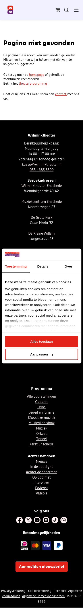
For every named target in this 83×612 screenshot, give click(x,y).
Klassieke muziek (41, 418)
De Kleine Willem (41, 233)
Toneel (41, 439)
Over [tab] (68, 266)
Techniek (60, 590)
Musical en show (41, 423)
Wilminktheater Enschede (41, 186)
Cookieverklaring (39, 590)
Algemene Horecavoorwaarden (43, 596)
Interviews (42, 483)
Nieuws (41, 461)
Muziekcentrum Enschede (41, 201)
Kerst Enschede (41, 444)
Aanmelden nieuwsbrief (41, 566)
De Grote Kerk (41, 217)
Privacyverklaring (13, 590)
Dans (41, 407)
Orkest (41, 433)
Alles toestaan (41, 341)
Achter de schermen (41, 472)
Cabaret (41, 402)
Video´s (41, 493)
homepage (36, 74)
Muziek (41, 428)
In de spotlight (41, 467)
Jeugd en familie (41, 412)
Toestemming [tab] (16, 266)
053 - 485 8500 (42, 170)
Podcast (41, 488)
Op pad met (41, 477)
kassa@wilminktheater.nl (41, 164)
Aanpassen (41, 354)
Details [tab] (42, 266)
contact (61, 94)
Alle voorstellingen (41, 396)
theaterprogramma (33, 83)
